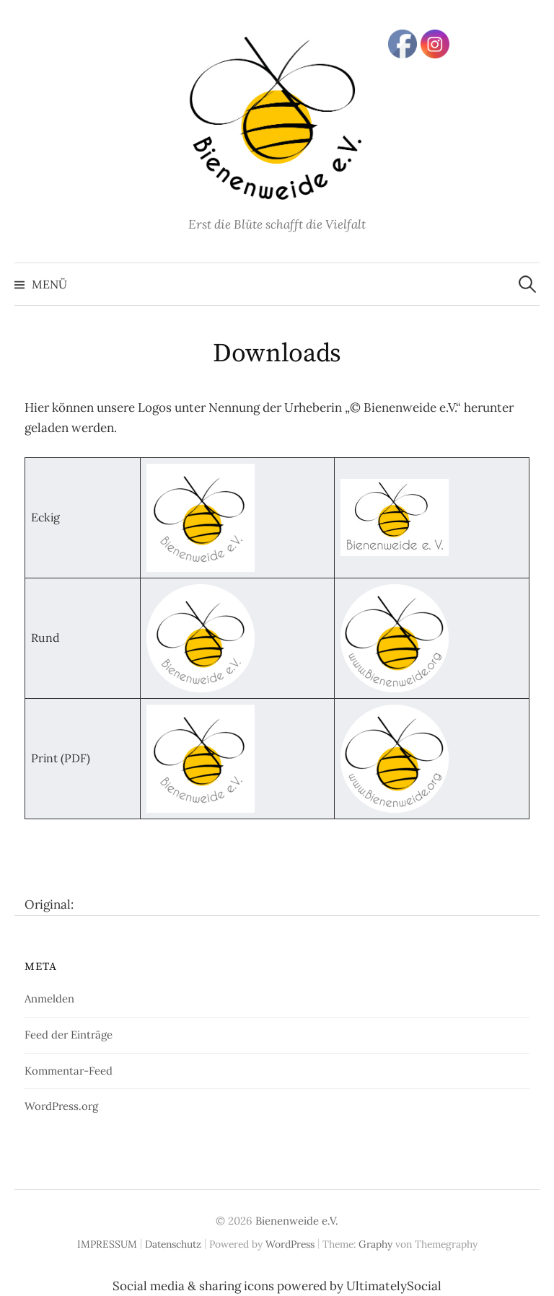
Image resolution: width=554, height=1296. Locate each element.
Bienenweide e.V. (296, 1220)
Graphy (375, 1244)
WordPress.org (61, 1106)
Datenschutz (173, 1244)
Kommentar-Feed (69, 1070)
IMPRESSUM (107, 1244)
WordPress (290, 1244)
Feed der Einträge (69, 1034)
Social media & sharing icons (195, 1286)
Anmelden (49, 998)
